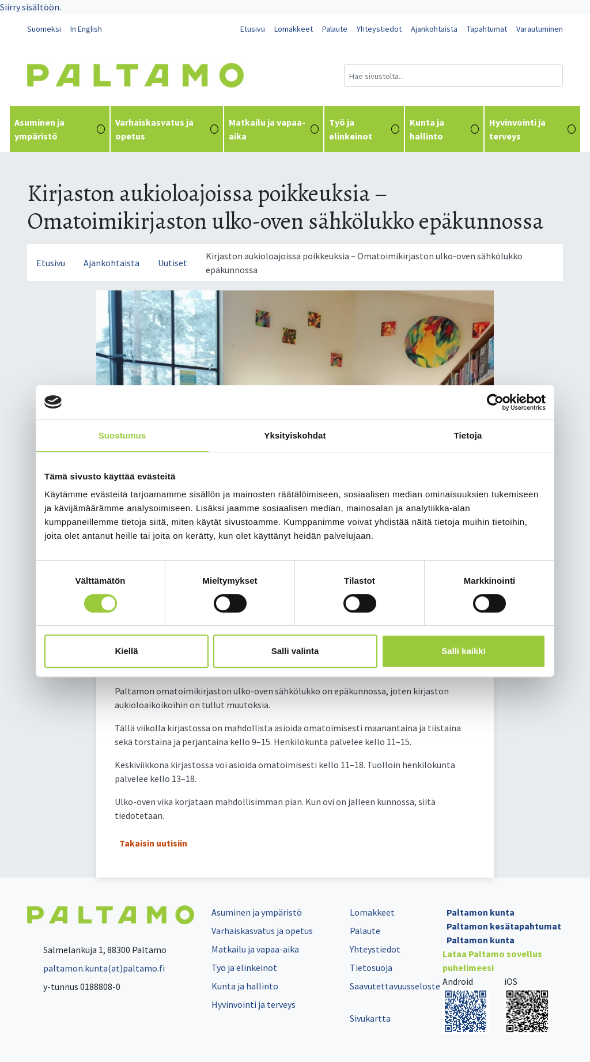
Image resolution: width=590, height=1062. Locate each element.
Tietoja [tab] (468, 435)
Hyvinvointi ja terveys (532, 129)
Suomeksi (44, 29)
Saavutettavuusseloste (395, 986)
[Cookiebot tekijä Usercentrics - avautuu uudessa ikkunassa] (495, 402)
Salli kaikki (463, 651)
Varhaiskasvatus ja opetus (166, 129)
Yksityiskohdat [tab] (295, 435)
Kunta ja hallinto (444, 129)
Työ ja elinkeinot (364, 129)
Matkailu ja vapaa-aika (274, 129)
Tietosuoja (371, 967)
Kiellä (126, 651)
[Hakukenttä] (453, 75)
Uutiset (172, 263)
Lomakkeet (293, 29)
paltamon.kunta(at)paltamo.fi (96, 968)
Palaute (334, 29)
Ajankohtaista (434, 29)
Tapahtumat (487, 29)
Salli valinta (295, 651)
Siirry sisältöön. (30, 7)
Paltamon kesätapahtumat (504, 926)
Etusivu (252, 29)
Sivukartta (370, 1018)
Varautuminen (539, 29)
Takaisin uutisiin (153, 843)
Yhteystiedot (379, 29)
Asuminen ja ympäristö (59, 129)
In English (86, 29)
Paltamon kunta (481, 912)
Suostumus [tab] (122, 435)
